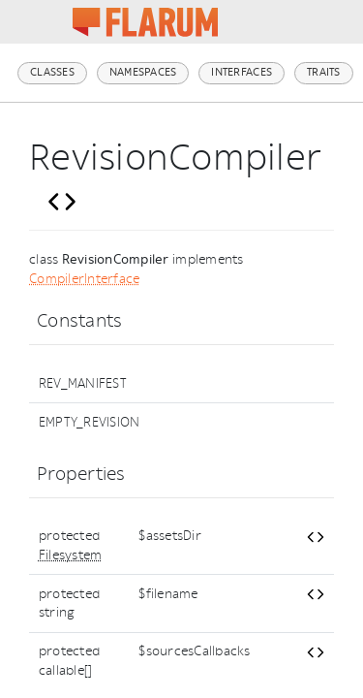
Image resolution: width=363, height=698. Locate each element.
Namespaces (143, 72)
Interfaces (241, 72)
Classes (52, 72)
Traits (324, 72)
